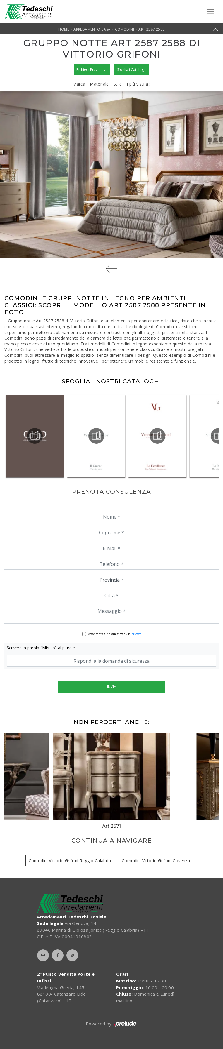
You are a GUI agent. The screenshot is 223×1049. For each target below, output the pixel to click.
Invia (111, 686)
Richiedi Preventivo (92, 69)
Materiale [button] (99, 84)
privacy (136, 634)
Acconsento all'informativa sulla (114, 634)
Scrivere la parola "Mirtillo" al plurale (41, 647)
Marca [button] (79, 84)
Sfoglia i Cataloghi (132, 69)
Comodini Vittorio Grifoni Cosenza (156, 860)
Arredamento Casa (91, 29)
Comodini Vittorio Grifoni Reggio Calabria (70, 860)
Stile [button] (118, 84)
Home (63, 29)
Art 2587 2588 (151, 29)
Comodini (124, 29)
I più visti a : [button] (138, 84)
